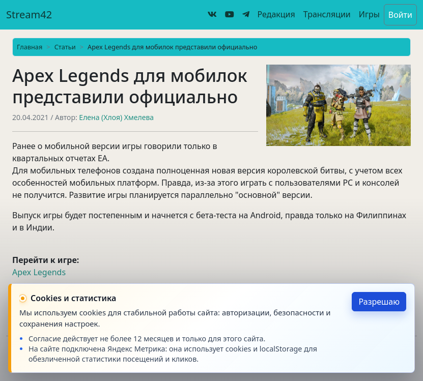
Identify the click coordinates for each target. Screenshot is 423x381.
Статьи (65, 46)
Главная (29, 46)
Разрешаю (379, 301)
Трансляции (327, 14)
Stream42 (29, 14)
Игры (369, 14)
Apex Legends (39, 272)
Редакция (276, 14)
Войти (400, 14)
